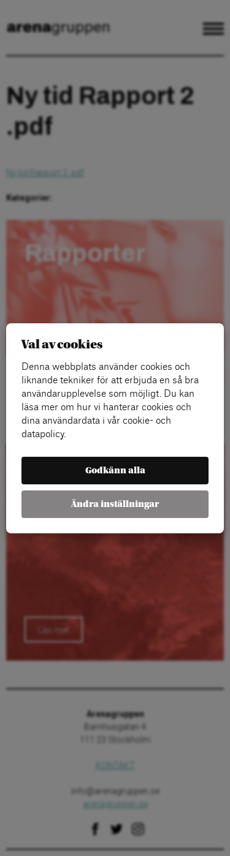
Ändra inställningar (115, 504)
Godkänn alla (115, 470)
